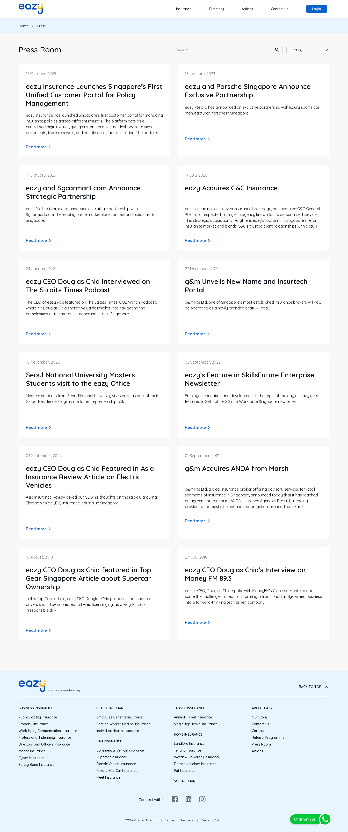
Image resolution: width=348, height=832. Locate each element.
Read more (39, 147)
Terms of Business (179, 820)
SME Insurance (187, 781)
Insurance (183, 9)
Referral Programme (268, 737)
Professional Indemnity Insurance (45, 737)
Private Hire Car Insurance (116, 770)
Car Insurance (109, 741)
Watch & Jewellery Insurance (197, 757)
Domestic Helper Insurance (195, 764)
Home (23, 26)
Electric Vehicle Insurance (116, 764)
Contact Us (279, 9)
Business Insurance (36, 708)
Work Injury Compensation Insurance (48, 731)
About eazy (262, 708)
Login (316, 9)
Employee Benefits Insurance (119, 717)
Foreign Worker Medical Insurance (123, 724)
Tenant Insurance (187, 750)
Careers (258, 731)
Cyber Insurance (31, 758)
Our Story (259, 717)
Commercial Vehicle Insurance (120, 750)
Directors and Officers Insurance (44, 744)
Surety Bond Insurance (36, 764)
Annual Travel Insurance (193, 717)
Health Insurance (112, 708)
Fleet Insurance (108, 777)
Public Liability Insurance (38, 717)
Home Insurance (188, 734)
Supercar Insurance (111, 757)
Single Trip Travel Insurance (196, 724)
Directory (216, 9)
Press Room (261, 744)
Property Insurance (34, 724)
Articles (247, 9)
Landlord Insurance (189, 743)
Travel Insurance (189, 708)
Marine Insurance (32, 751)
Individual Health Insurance (117, 731)
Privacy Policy (212, 820)
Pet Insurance (184, 770)
